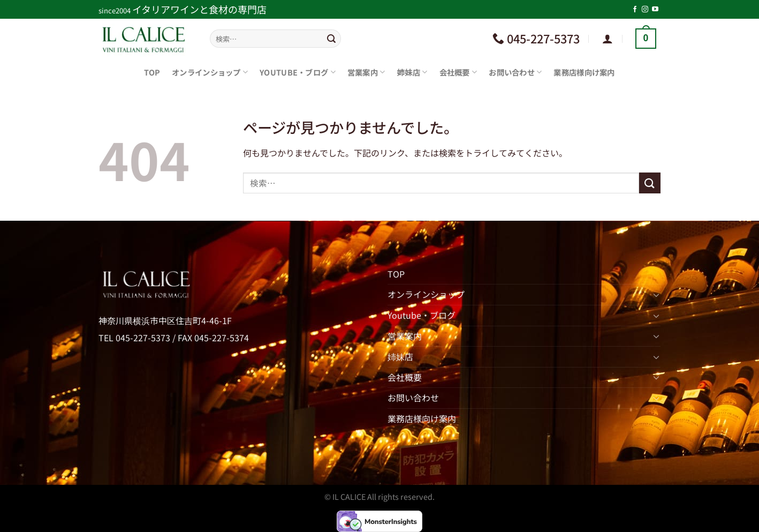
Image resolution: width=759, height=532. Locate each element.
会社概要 (458, 72)
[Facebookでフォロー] (635, 9)
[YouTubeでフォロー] (655, 9)
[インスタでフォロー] (645, 9)
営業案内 (366, 72)
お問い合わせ (515, 72)
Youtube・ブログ (298, 72)
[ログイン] (607, 38)
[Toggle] (656, 294)
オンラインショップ (210, 72)
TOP (152, 72)
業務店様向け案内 (583, 72)
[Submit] (331, 38)
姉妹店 (412, 72)
